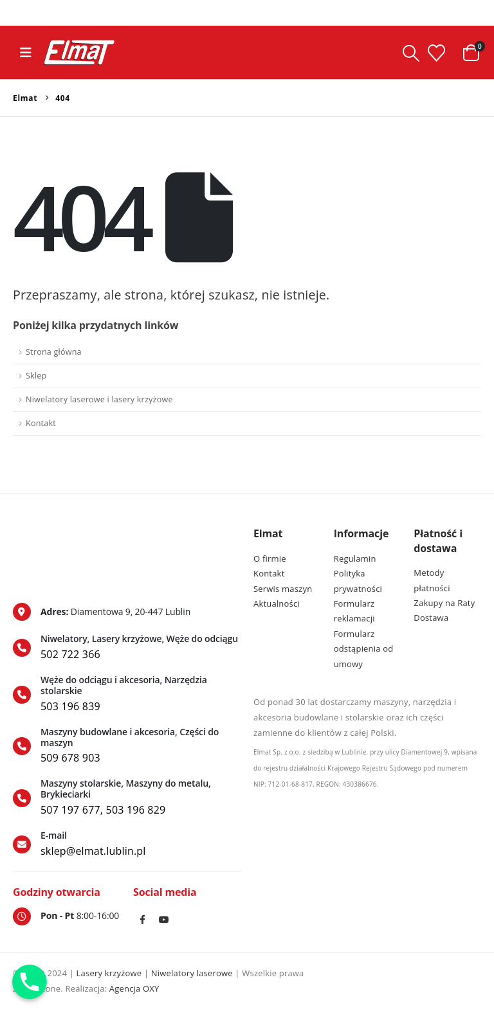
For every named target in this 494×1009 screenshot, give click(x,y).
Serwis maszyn (282, 588)
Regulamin (355, 558)
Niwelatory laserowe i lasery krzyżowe (99, 399)
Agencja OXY (134, 988)
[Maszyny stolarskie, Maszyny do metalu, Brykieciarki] (127, 797)
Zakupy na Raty (444, 603)
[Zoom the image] (69, 534)
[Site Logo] (79, 52)
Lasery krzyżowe (109, 973)
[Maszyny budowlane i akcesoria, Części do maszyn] (127, 746)
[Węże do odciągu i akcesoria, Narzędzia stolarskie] (127, 694)
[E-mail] (127, 844)
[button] (26, 53)
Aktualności (276, 603)
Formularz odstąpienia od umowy (364, 649)
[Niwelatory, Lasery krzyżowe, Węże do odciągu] (127, 648)
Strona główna (54, 351)
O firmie (269, 558)
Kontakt (41, 423)
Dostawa (431, 617)
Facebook (142, 919)
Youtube (164, 919)
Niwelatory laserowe (192, 973)
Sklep (36, 375)
